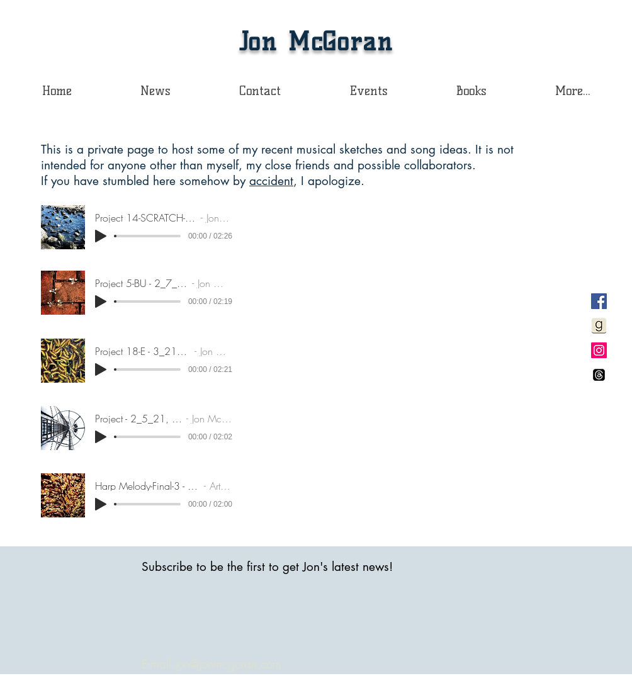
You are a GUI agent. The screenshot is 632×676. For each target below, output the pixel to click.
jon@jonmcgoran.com (228, 664)
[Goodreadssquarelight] (599, 326)
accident (271, 181)
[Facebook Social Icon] (599, 301)
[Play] (100, 236)
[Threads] (599, 375)
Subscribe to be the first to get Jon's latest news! (267, 567)
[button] (471, 91)
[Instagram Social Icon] (599, 350)
